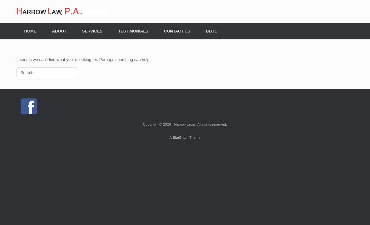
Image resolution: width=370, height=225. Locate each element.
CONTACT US (177, 31)
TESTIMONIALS (133, 31)
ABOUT (59, 31)
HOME (30, 31)
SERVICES (92, 31)
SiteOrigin (181, 137)
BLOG (212, 31)
